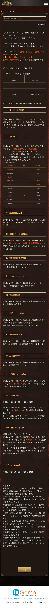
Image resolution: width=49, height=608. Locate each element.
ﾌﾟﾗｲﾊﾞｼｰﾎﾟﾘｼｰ (27, 598)
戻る (24, 569)
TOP (3, 11)
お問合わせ (8, 598)
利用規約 (17, 598)
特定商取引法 (39, 598)
